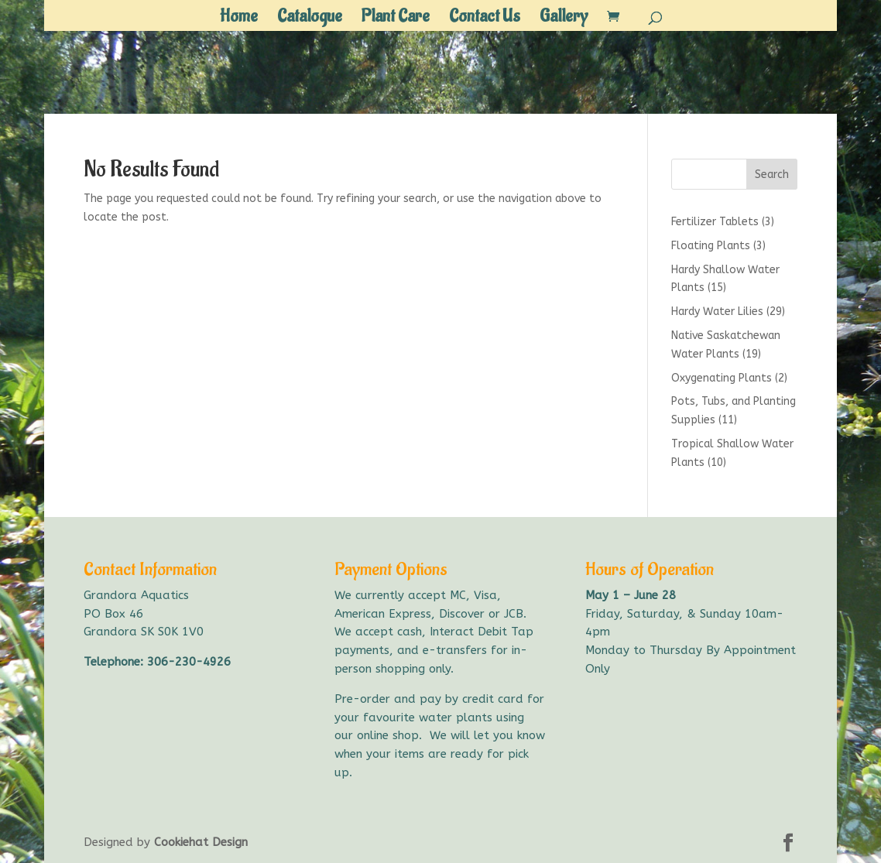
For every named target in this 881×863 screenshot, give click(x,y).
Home (239, 19)
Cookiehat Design (201, 842)
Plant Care (396, 19)
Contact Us (484, 19)
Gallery (564, 19)
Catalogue (309, 19)
